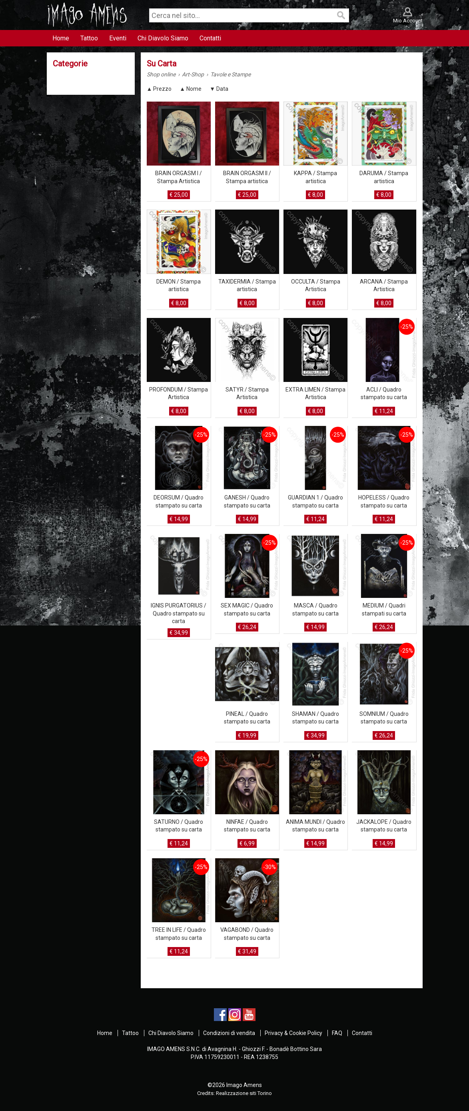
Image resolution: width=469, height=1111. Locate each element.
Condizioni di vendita (229, 1033)
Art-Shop (193, 74)
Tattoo (130, 1033)
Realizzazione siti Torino (244, 1093)
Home (104, 1033)
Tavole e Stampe (230, 74)
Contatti (362, 1033)
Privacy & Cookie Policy (293, 1033)
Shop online (161, 74)
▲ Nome (191, 89)
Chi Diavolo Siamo (171, 1033)
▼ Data (219, 89)
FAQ (337, 1033)
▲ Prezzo (159, 89)
